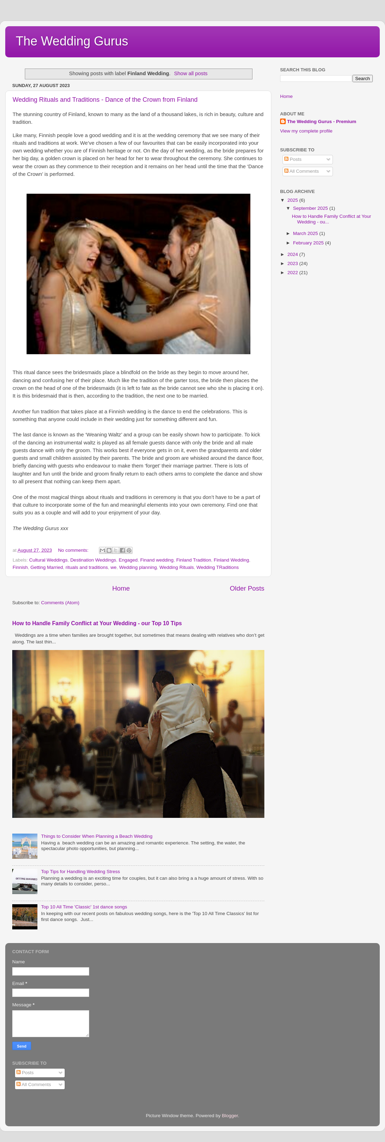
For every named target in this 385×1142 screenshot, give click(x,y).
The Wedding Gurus (72, 41)
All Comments (301, 171)
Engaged (128, 560)
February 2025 (309, 242)
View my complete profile (306, 131)
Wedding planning (138, 567)
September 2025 (311, 208)
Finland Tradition (193, 560)
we (113, 567)
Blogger (230, 1115)
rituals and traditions (87, 567)
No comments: (74, 550)
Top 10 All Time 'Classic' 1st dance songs (84, 906)
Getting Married (46, 567)
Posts (293, 159)
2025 (293, 200)
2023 (293, 263)
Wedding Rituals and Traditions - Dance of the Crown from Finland (105, 99)
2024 (293, 254)
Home (121, 588)
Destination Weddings (93, 560)
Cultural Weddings (48, 560)
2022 (293, 272)
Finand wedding (156, 560)
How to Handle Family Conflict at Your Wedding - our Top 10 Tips (97, 623)
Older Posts (247, 588)
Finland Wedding (231, 560)
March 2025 (306, 233)
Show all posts (191, 73)
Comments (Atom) (60, 602)
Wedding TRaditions (218, 567)
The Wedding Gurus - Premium (321, 121)
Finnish (20, 567)
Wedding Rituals (176, 567)
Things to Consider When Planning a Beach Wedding (96, 836)
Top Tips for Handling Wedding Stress (80, 871)
